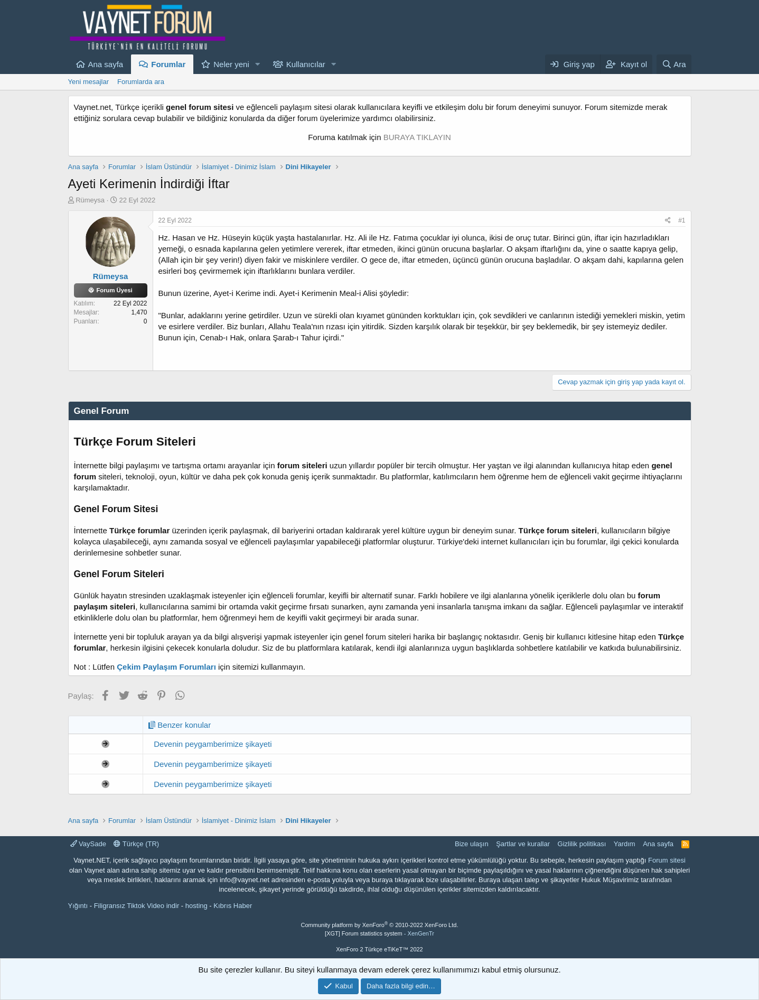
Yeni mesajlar (88, 82)
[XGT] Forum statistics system (379, 933)
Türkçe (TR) (136, 844)
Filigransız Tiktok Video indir (137, 906)
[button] (257, 64)
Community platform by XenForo (379, 925)
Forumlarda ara (140, 82)
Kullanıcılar (305, 64)
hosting (196, 906)
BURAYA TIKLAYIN (417, 137)
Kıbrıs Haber (232, 906)
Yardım (624, 844)
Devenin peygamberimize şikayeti (212, 743)
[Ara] (674, 64)
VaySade (88, 844)
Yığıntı (78, 906)
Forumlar (168, 64)
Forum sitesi (667, 860)
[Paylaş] (667, 221)
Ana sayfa (106, 64)
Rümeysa (90, 200)
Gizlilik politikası (582, 844)
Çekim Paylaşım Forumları (166, 666)
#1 (681, 220)
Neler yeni (231, 64)
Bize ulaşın (472, 844)
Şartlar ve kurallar (523, 844)
